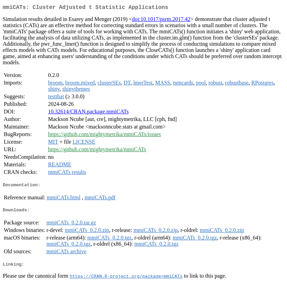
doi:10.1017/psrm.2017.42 (161, 20)
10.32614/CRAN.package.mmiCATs (88, 113)
